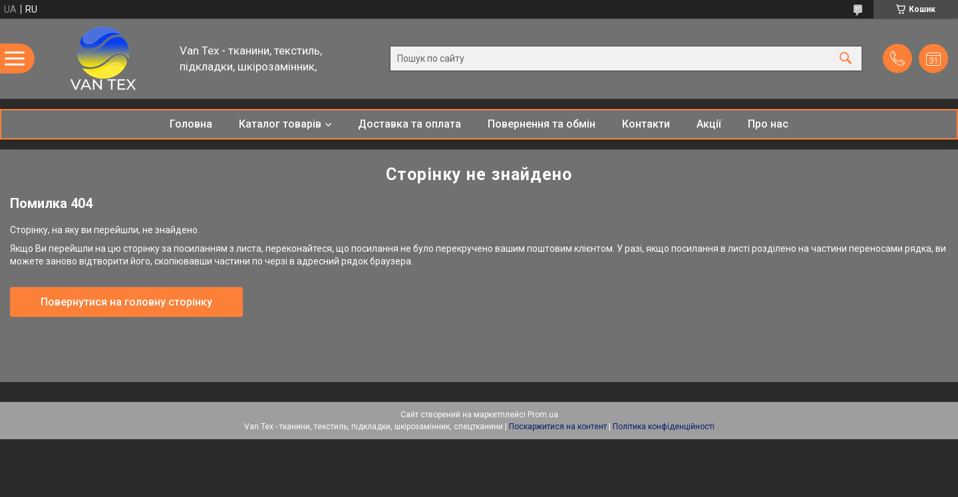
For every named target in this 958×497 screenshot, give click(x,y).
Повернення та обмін (541, 124)
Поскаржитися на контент (558, 426)
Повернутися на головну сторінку (126, 302)
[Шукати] (846, 59)
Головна (191, 124)
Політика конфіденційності (664, 426)
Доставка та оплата (409, 124)
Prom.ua (543, 414)
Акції (709, 124)
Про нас (768, 124)
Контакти (646, 124)
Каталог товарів (280, 124)
